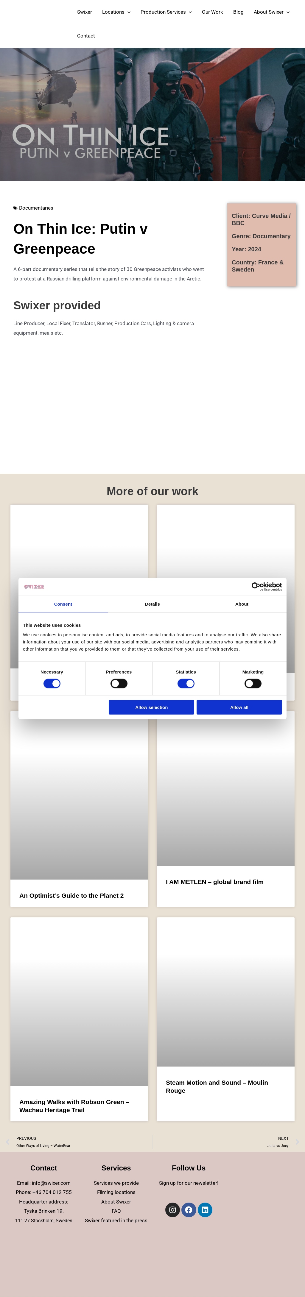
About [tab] (241, 604)
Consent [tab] (63, 604)
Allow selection (151, 707)
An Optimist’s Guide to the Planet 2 (71, 895)
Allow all (239, 707)
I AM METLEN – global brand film (215, 881)
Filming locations (116, 1192)
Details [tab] (152, 604)
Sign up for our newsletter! (188, 1183)
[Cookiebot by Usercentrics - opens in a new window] (256, 586)
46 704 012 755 (53, 1192)
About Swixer (116, 1202)
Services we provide (116, 1183)
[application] (127, 12)
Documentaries (36, 208)
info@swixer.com (51, 1183)
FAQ (116, 1211)
